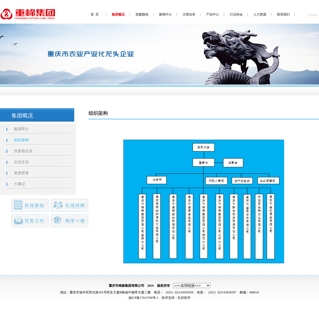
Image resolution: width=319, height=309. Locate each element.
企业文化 (24, 162)
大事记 (22, 184)
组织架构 (24, 140)
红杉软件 (184, 298)
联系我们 (283, 14)
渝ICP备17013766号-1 (143, 298)
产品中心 (212, 14)
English (313, 15)
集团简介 (24, 129)
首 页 (95, 14)
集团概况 (118, 14)
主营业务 (189, 14)
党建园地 (141, 14)
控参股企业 (26, 151)
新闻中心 (165, 14)
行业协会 (236, 14)
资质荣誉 (24, 173)
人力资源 (259, 14)
